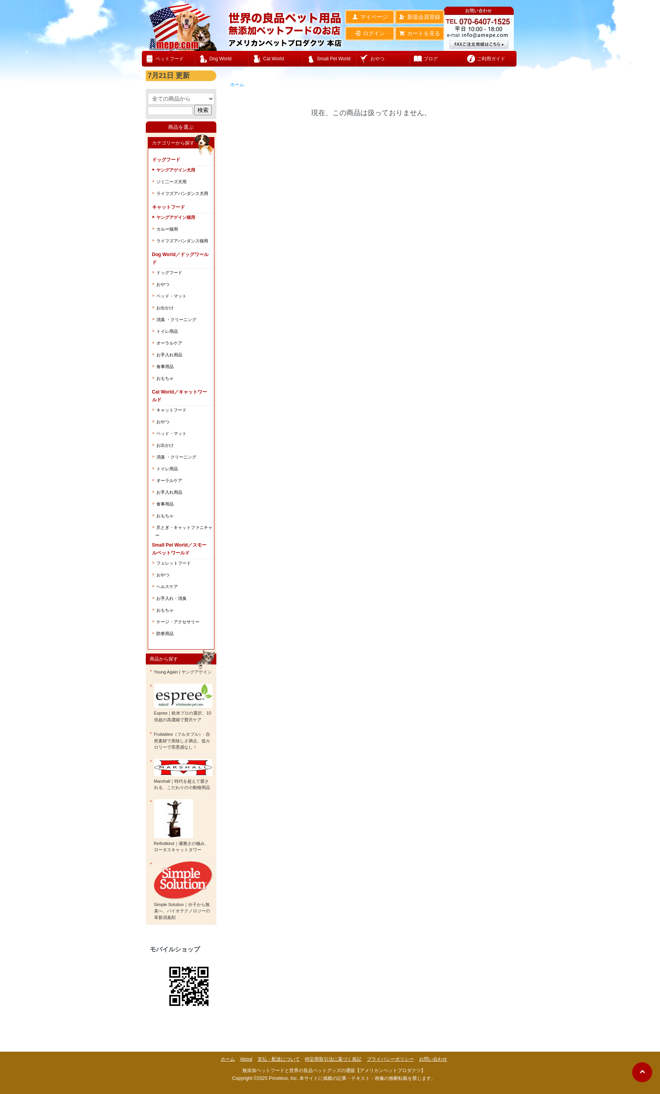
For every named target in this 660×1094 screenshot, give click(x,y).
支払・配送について (278, 1059)
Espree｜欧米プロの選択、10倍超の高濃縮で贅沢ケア (183, 703)
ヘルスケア (167, 586)
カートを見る (419, 33)
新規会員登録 (419, 17)
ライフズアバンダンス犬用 (182, 193)
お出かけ (165, 307)
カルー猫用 (167, 229)
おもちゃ (165, 378)
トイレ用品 (167, 331)
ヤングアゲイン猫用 (175, 217)
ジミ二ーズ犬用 (171, 181)
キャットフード (171, 410)
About (246, 1059)
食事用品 (165, 366)
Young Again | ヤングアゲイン (183, 672)
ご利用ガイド (491, 58)
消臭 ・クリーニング (176, 319)
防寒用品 (165, 633)
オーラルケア (169, 343)
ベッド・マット (171, 296)
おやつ (162, 284)
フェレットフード (173, 563)
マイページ (370, 17)
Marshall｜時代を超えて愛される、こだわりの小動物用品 (183, 774)
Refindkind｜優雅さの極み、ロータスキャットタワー (181, 825)
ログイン (370, 33)
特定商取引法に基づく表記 (333, 1059)
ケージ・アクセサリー (177, 621)
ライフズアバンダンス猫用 (182, 240)
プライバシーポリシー (390, 1059)
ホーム (237, 84)
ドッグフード (169, 272)
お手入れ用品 (169, 354)
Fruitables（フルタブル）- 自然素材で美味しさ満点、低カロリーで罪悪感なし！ (182, 740)
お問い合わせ (433, 1059)
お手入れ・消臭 (171, 598)
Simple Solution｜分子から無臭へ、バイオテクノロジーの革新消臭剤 (183, 890)
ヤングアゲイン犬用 (175, 170)
